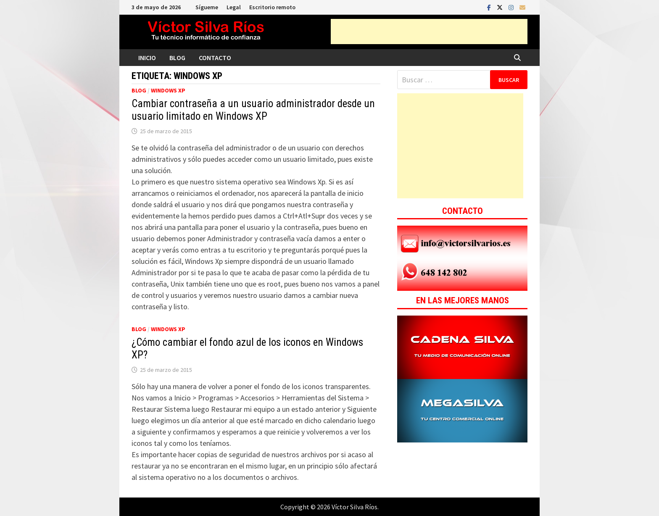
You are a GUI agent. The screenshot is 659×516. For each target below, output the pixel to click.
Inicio (147, 57)
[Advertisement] (429, 31)
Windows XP (168, 90)
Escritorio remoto (272, 7)
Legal (234, 7)
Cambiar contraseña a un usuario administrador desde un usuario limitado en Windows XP (253, 109)
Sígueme (206, 7)
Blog (177, 57)
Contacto (215, 57)
